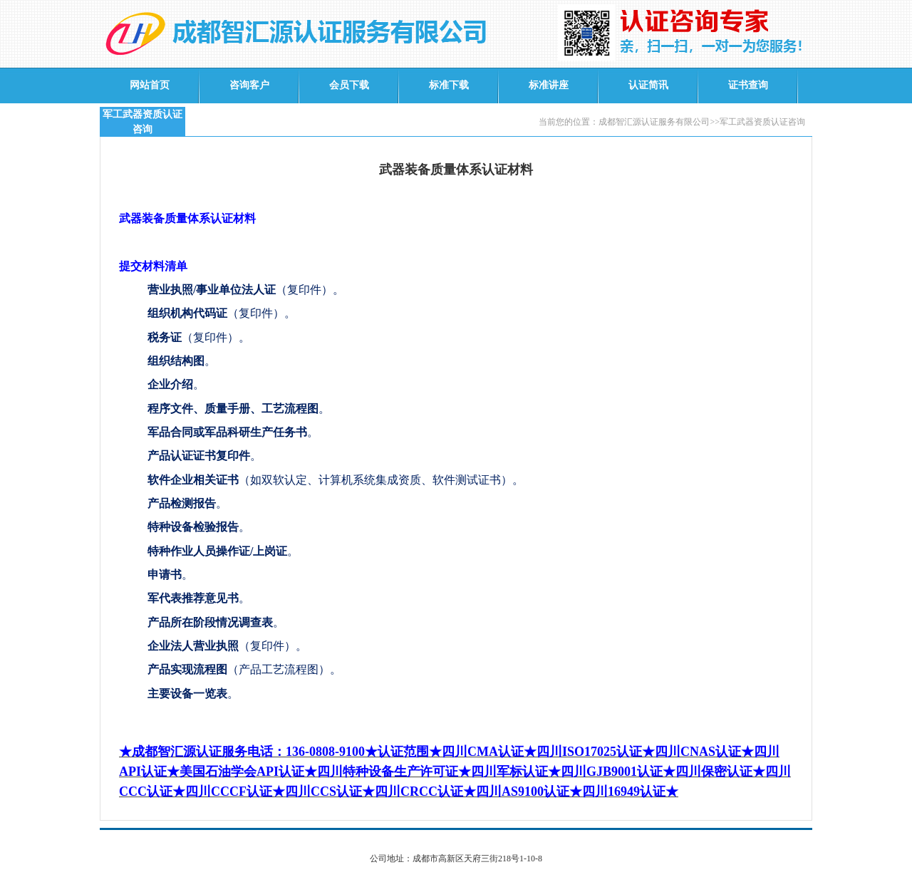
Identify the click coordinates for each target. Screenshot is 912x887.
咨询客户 (249, 85)
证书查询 (748, 85)
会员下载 (349, 85)
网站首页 (150, 85)
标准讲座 (549, 85)
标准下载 (449, 85)
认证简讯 (648, 85)
